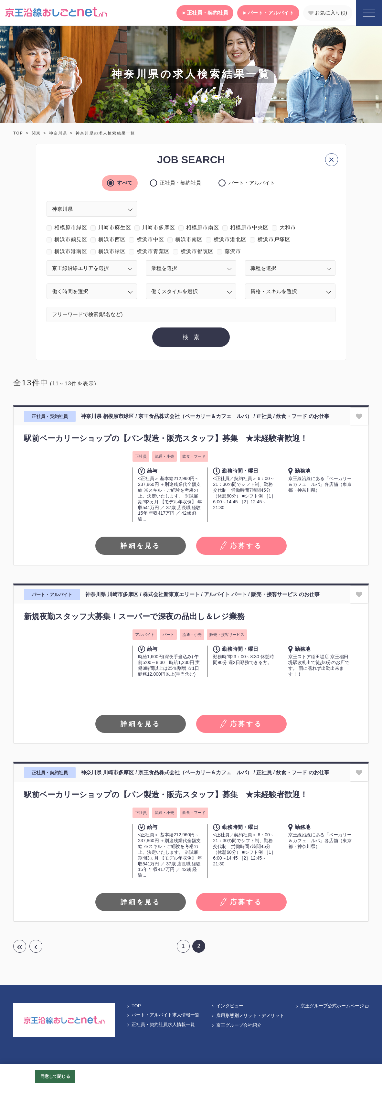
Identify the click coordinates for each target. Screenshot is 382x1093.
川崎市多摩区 (158, 227)
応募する (241, 545)
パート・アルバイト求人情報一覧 (162, 1014)
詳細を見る (141, 545)
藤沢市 (233, 251)
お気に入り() (327, 13)
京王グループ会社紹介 (236, 1025)
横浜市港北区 (230, 239)
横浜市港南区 (70, 251)
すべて (123, 183)
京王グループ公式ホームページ (332, 1005)
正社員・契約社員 (205, 13)
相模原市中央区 (249, 227)
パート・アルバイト (268, 13)
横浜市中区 (150, 239)
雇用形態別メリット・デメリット (247, 1015)
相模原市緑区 (70, 227)
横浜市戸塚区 (274, 239)
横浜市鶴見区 (70, 239)
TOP (18, 133)
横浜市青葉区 (153, 251)
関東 (36, 133)
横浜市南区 (189, 239)
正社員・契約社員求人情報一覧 (160, 1024)
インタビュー (227, 1005)
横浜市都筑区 (197, 251)
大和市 (288, 227)
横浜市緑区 (112, 251)
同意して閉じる (55, 1076)
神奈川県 (58, 133)
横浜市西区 (112, 239)
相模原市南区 (202, 227)
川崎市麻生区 (114, 227)
